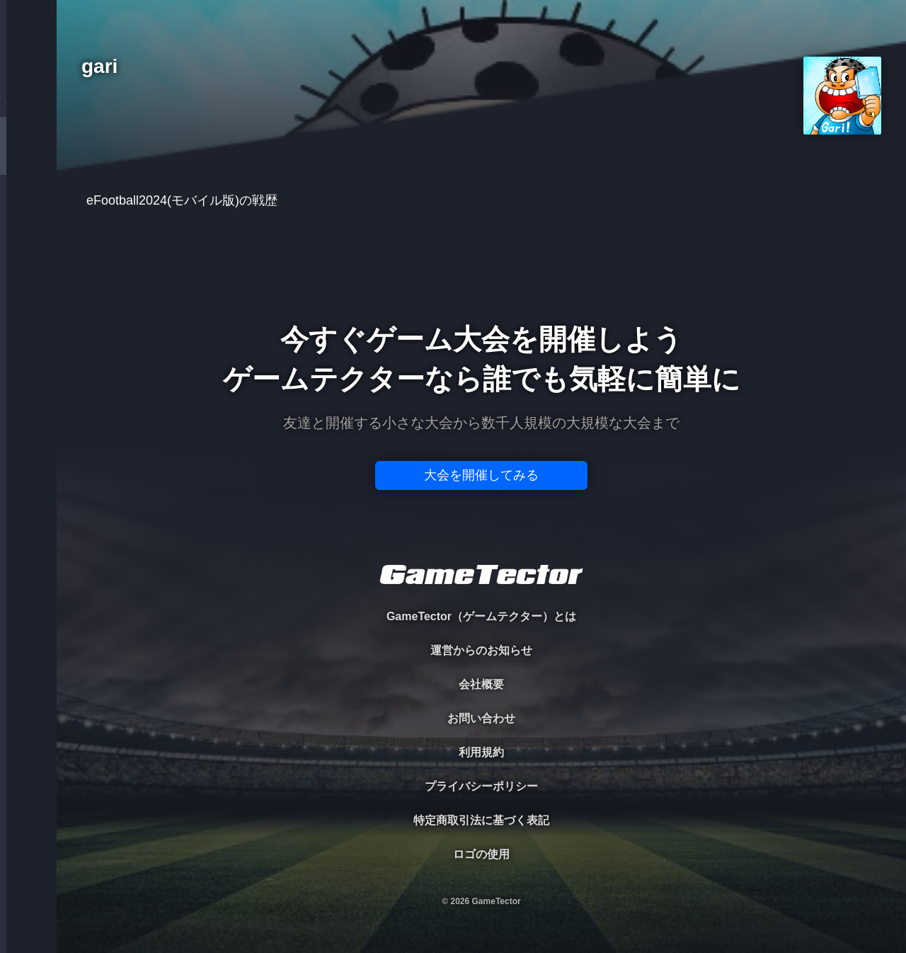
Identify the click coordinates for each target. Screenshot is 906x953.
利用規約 (481, 752)
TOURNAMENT (28, 100)
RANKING (27, 274)
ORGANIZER (28, 216)
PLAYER (28, 158)
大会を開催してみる (481, 475)
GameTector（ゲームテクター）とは (481, 616)
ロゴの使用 (481, 854)
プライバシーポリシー (481, 786)
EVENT (28, 332)
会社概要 (481, 684)
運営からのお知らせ (481, 650)
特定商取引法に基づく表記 (481, 820)
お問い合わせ (481, 718)
